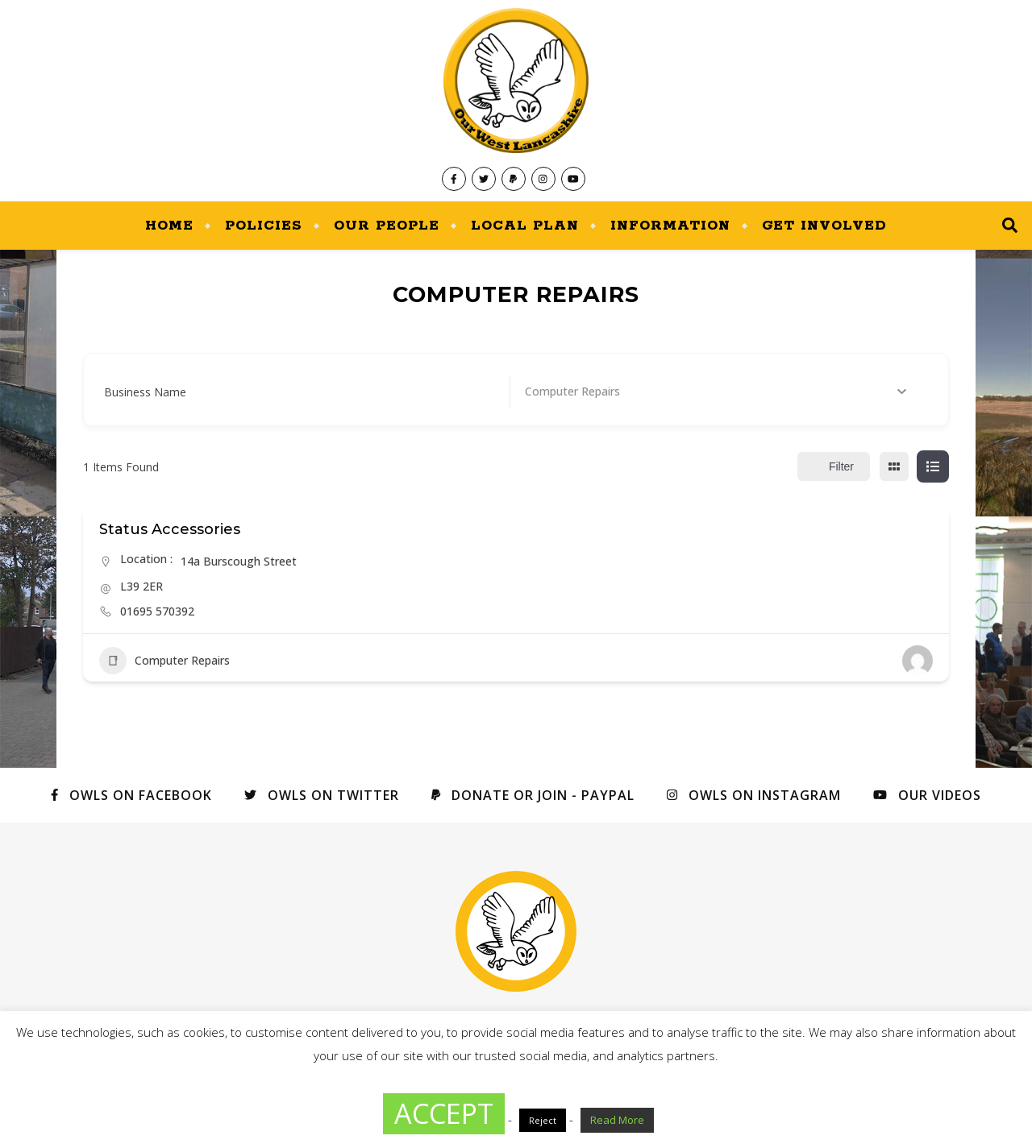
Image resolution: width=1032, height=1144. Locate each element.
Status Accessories (169, 529)
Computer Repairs (164, 660)
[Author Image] (917, 660)
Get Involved (824, 225)
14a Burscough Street (239, 561)
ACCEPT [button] (443, 1113)
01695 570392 (157, 611)
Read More (617, 1120)
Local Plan (525, 225)
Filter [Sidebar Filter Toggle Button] (834, 466)
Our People (386, 225)
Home (169, 225)
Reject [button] (542, 1120)
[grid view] (894, 466)
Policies (263, 225)
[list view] (933, 466)
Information (670, 225)
